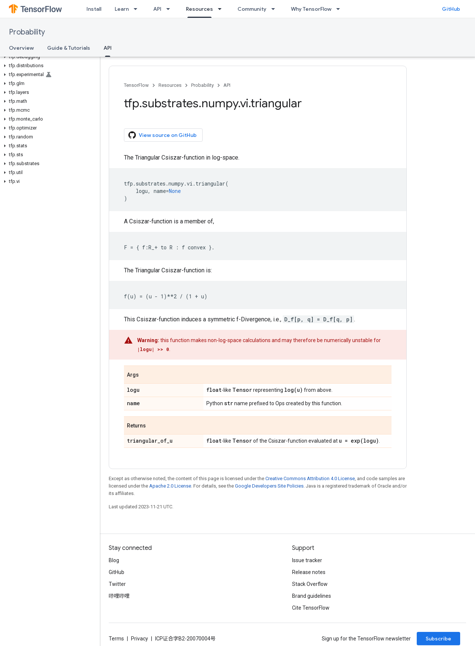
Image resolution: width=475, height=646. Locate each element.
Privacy (139, 639)
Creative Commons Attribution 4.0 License (310, 478)
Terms (116, 639)
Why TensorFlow (311, 9)
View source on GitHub (162, 135)
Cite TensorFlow (311, 608)
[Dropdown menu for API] (170, 9)
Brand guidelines (311, 596)
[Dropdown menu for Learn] (138, 9)
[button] (48, 56)
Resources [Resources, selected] (199, 9)
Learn (122, 9)
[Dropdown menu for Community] (275, 9)
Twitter (117, 584)
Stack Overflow (310, 584)
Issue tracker (307, 560)
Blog (114, 560)
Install (93, 9)
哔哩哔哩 (119, 596)
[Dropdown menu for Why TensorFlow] (340, 9)
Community (252, 9)
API (157, 9)
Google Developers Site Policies (269, 486)
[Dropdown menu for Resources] (222, 9)
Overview (21, 48)
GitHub (451, 9)
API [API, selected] (108, 48)
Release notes (308, 572)
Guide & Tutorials (68, 48)
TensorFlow (136, 85)
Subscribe (438, 638)
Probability (27, 32)
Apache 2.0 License (170, 486)
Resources (169, 85)
